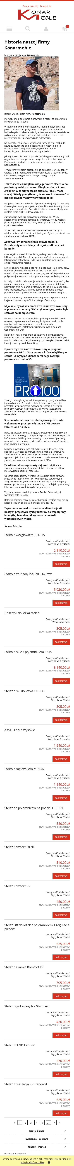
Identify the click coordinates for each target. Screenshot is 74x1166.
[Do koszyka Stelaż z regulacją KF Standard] (61, 1113)
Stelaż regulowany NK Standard (26, 1006)
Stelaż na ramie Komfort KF (23, 967)
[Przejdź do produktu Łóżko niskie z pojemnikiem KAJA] (17, 657)
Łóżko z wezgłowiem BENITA (24, 535)
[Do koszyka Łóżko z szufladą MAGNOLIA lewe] (61, 603)
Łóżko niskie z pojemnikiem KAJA (28, 652)
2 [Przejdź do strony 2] (25, 1122)
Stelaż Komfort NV (17, 886)
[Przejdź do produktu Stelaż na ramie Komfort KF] (17, 972)
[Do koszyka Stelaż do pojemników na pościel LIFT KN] (61, 837)
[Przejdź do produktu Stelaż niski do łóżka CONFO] (17, 696)
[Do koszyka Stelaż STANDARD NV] (61, 1074)
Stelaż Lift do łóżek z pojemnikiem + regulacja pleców (36, 927)
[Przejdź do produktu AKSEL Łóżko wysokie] (17, 735)
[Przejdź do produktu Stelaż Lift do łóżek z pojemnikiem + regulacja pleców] (17, 933)
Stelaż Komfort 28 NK (19, 847)
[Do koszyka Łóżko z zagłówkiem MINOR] (61, 798)
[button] (9, 29)
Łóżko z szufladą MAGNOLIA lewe (28, 574)
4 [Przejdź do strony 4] (36, 1122)
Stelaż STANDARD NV (19, 1045)
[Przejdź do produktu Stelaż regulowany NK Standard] (17, 1011)
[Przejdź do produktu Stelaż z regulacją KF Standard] (17, 1089)
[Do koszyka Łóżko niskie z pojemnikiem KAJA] (61, 681)
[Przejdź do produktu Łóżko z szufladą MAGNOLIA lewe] (17, 579)
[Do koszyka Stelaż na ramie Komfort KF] (61, 996)
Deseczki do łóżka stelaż (21, 613)
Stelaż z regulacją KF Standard (25, 1084)
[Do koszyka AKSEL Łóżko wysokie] (61, 759)
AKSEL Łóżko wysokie (19, 730)
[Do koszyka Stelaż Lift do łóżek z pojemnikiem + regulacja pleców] (61, 957)
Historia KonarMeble (15, 1153)
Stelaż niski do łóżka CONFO (24, 691)
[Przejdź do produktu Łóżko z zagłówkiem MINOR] (17, 774)
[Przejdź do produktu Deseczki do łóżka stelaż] (17, 618)
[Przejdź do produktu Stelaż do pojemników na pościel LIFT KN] (17, 813)
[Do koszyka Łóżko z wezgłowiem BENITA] (61, 564)
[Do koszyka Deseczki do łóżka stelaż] (61, 642)
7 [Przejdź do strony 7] (54, 1122)
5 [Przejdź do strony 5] (42, 1122)
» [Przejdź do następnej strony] (59, 1122)
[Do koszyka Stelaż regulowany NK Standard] (61, 1035)
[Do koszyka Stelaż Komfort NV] (61, 915)
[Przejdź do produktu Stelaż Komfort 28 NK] (17, 852)
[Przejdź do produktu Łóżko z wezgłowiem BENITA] (17, 540)
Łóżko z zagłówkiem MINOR (24, 769)
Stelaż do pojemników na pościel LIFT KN (33, 808)
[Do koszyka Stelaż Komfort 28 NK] (61, 876)
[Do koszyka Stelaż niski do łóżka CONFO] (61, 720)
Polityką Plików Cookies (32, 1162)
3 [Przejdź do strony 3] (31, 1122)
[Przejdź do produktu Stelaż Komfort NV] (17, 891)
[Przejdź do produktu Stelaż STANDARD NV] (17, 1050)
